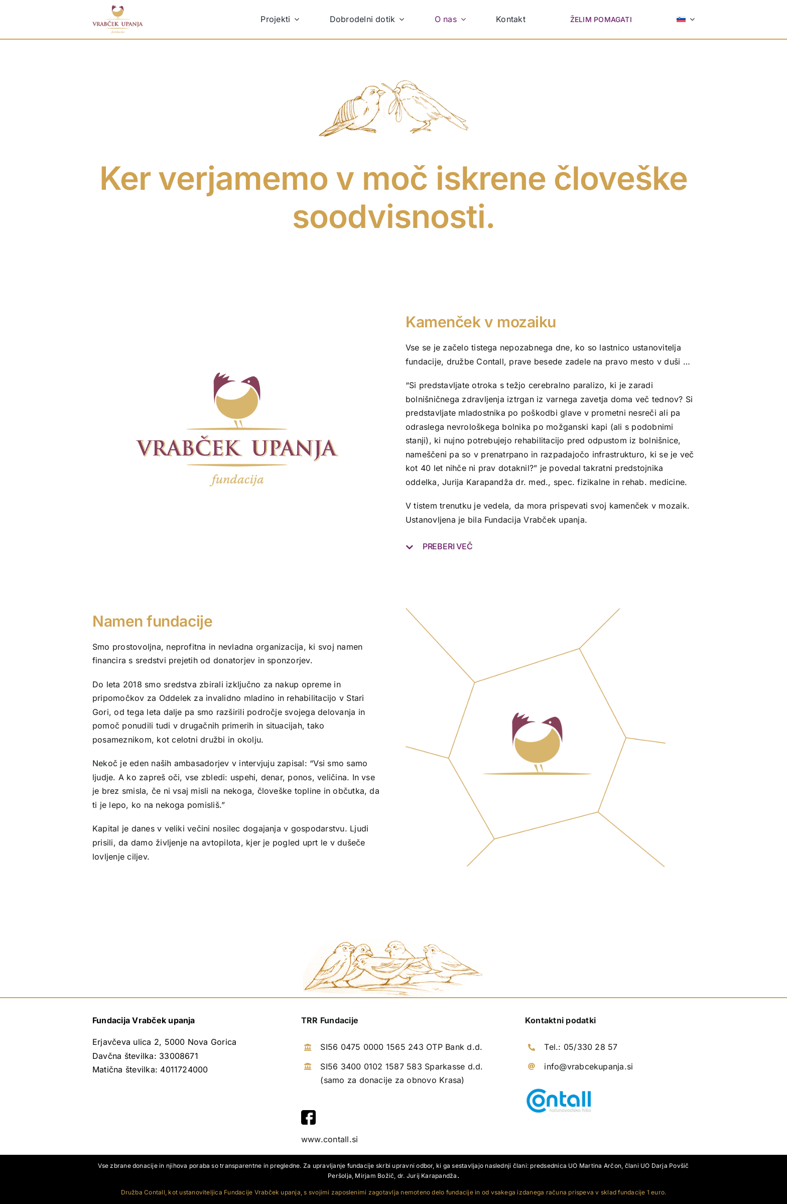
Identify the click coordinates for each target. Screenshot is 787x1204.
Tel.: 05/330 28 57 (580, 1047)
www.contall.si (329, 1139)
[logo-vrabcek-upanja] (117, 9)
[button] (550, 547)
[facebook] (308, 1114)
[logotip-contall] (559, 1091)
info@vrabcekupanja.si (588, 1066)
